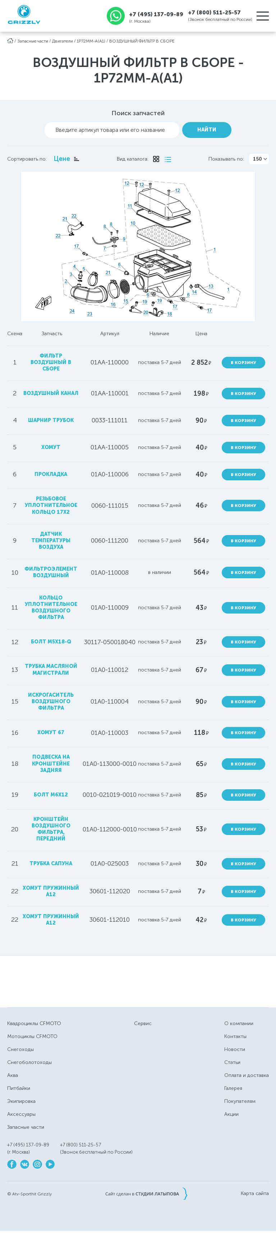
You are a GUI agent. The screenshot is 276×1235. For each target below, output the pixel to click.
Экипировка (21, 1101)
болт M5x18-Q (51, 642)
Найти (206, 130)
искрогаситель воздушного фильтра (51, 701)
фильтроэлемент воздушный (50, 572)
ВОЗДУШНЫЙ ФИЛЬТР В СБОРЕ (142, 41)
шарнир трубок (51, 420)
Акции (231, 1114)
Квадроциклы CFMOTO (34, 1023)
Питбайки (18, 1088)
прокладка (50, 474)
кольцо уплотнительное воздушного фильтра (51, 608)
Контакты (235, 1036)
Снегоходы (20, 1049)
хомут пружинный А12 (51, 919)
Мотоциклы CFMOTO (32, 1036)
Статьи (232, 1062)
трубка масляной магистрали (51, 669)
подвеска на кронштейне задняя (51, 763)
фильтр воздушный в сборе (51, 362)
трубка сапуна (50, 864)
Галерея (233, 1088)
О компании (238, 1023)
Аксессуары (21, 1114)
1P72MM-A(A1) (91, 41)
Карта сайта (255, 1193)
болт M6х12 (51, 795)
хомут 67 (50, 732)
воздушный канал (50, 393)
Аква (12, 1075)
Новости (234, 1049)
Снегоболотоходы (29, 1062)
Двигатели (62, 41)
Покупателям (240, 1101)
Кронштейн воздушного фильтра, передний (51, 829)
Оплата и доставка (246, 1075)
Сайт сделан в (146, 1193)
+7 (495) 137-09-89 (156, 14)
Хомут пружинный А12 (51, 891)
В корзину (243, 362)
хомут (50, 447)
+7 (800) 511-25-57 (214, 12)
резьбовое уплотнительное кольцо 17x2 (51, 505)
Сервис (143, 1023)
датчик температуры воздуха (50, 540)
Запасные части (32, 41)
